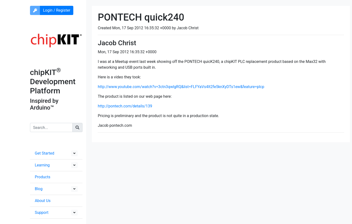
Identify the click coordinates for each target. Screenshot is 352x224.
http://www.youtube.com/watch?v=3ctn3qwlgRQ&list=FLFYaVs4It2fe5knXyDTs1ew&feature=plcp (181, 86)
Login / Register (56, 10)
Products (42, 177)
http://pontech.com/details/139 (125, 106)
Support (41, 212)
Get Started (44, 153)
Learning (42, 165)
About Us (43, 200)
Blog (39, 189)
